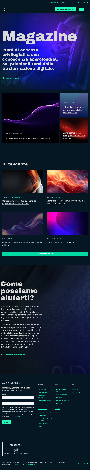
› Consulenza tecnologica (45, 389)
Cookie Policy (14, 464)
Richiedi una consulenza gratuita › (14, 354)
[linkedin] (84, 2)
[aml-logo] (4, 9)
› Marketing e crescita (61, 394)
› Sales (40, 426)
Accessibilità (31, 464)
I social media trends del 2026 (60, 242)
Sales (71, 127)
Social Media (57, 197)
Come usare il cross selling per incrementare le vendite (74, 135)
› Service (57, 409)
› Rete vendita (59, 397)
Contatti (63, 2)
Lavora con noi (54, 2)
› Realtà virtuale (42, 409)
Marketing (72, 102)
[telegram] (87, 2)
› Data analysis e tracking (62, 400)
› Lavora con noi (76, 392)
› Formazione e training (44, 412)
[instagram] (81, 2)
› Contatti (75, 389)
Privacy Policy (23, 464)
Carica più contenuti (45, 254)
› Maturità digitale (42, 415)
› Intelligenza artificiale (44, 406)
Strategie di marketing (17, 133)
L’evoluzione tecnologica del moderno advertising (27, 138)
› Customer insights (43, 423)
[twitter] (78, 2)
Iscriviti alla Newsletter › (12, 78)
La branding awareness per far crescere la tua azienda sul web (73, 110)
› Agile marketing (42, 392)
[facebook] (76, 2)
